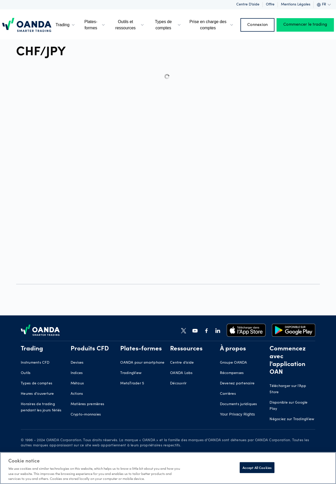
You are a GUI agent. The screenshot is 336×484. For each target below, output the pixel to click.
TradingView (131, 373)
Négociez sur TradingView (292, 419)
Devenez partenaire (237, 383)
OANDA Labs (181, 373)
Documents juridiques (238, 404)
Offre (270, 4)
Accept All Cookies (257, 467)
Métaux (77, 383)
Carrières (228, 394)
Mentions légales (295, 4)
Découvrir (178, 383)
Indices (77, 373)
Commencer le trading (305, 25)
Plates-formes (95, 24)
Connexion (257, 25)
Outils (26, 373)
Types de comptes (168, 24)
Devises (77, 363)
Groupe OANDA (233, 363)
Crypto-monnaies (86, 415)
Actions (77, 394)
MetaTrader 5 (132, 383)
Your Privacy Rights (237, 414)
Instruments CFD (35, 363)
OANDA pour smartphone (142, 363)
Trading (66, 24)
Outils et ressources (130, 24)
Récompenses (232, 373)
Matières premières (87, 404)
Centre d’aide (247, 4)
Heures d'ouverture (37, 394)
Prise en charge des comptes (211, 24)
